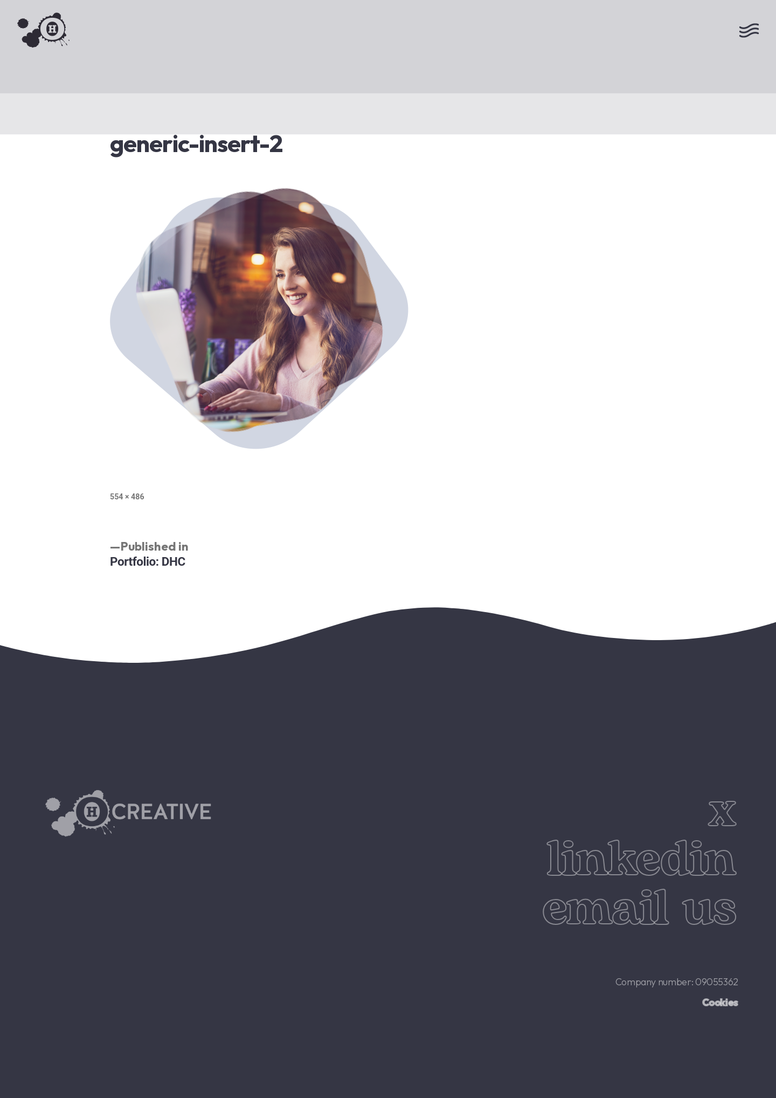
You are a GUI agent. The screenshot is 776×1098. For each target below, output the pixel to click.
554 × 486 (127, 496)
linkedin (641, 860)
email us (639, 909)
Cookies (720, 1002)
